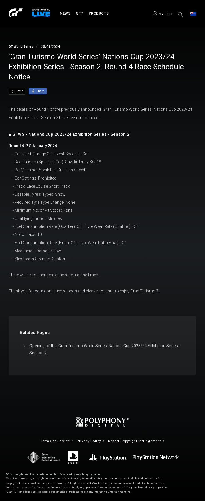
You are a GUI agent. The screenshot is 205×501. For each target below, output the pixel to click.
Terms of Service (53, 441)
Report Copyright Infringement (136, 441)
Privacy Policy (88, 441)
